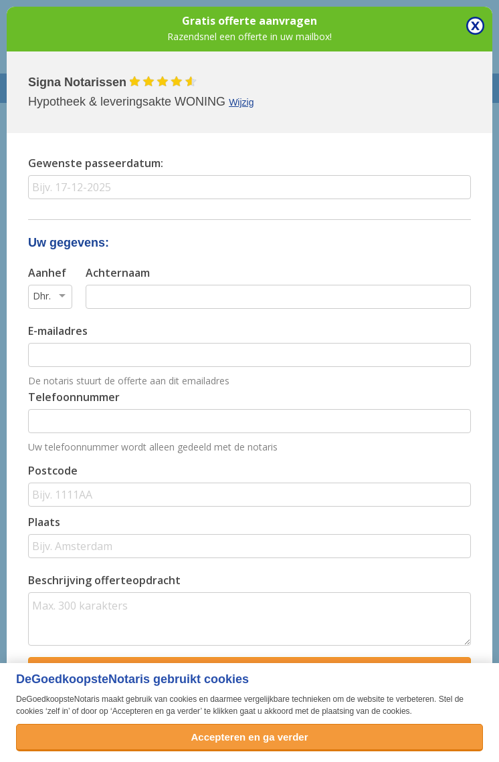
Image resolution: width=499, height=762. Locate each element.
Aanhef (47, 272)
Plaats (44, 522)
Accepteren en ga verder (249, 737)
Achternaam (118, 272)
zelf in (57, 711)
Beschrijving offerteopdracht (104, 580)
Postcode (53, 470)
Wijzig (241, 102)
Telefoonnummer (74, 397)
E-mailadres (58, 331)
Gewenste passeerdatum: (95, 163)
